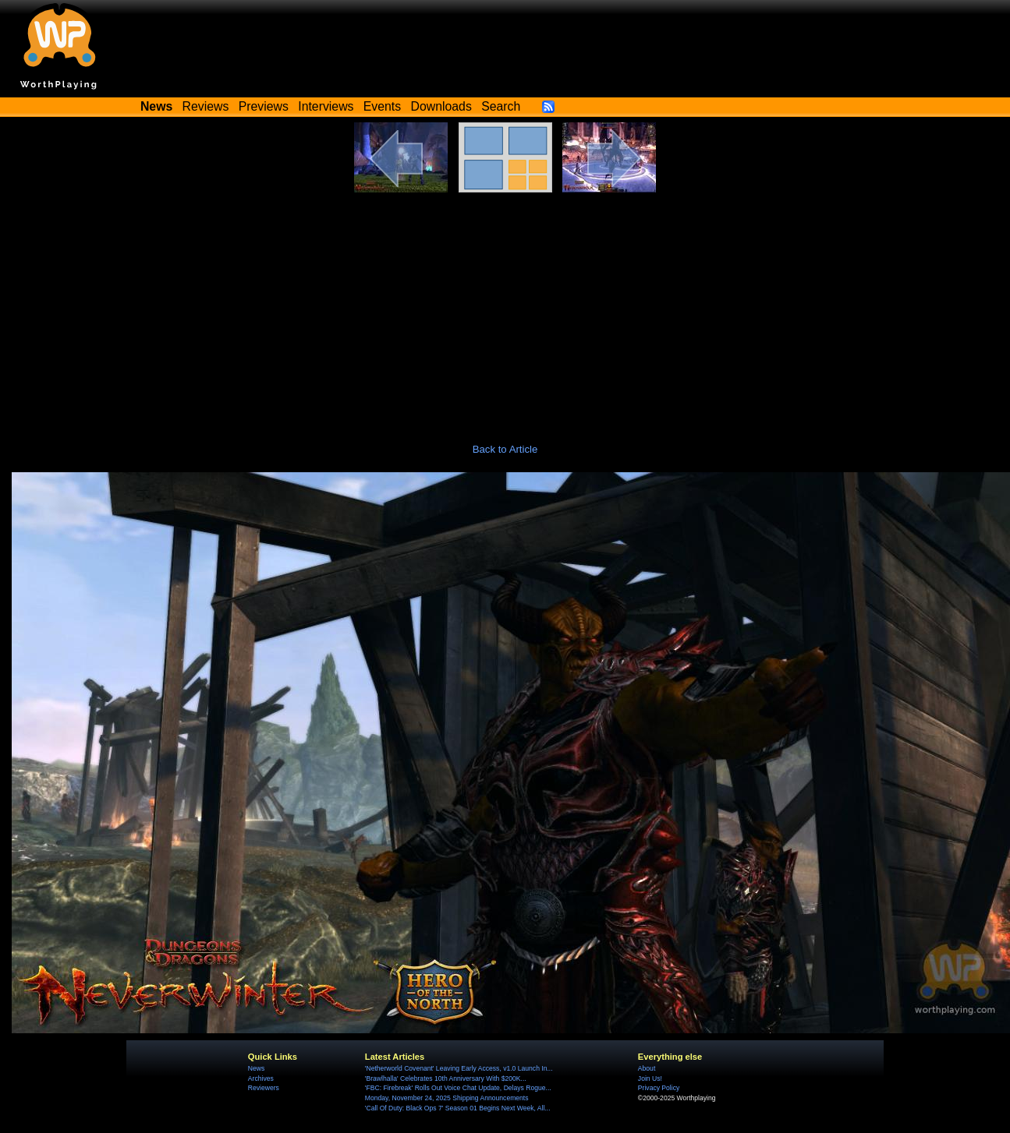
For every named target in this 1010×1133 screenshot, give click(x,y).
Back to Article (505, 449)
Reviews (206, 106)
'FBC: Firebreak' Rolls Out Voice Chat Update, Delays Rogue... (458, 1088)
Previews (264, 106)
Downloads (441, 106)
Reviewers (263, 1088)
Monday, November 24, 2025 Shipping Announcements (447, 1098)
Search (500, 106)
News (256, 1068)
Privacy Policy (658, 1088)
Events (382, 106)
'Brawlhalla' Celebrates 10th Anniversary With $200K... (445, 1078)
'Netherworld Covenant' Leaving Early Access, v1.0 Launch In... (459, 1068)
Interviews (325, 106)
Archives (261, 1078)
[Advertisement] (505, 309)
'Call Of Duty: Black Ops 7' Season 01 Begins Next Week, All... (458, 1108)
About (646, 1068)
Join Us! (650, 1078)
